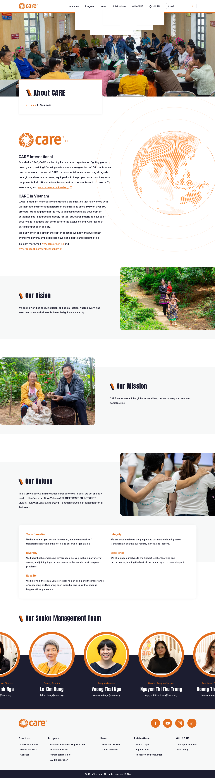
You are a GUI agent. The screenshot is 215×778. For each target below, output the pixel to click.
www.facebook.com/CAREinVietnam (39, 263)
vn (154, 6)
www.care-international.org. (53, 202)
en (158, 6)
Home (33, 105)
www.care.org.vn (51, 258)
